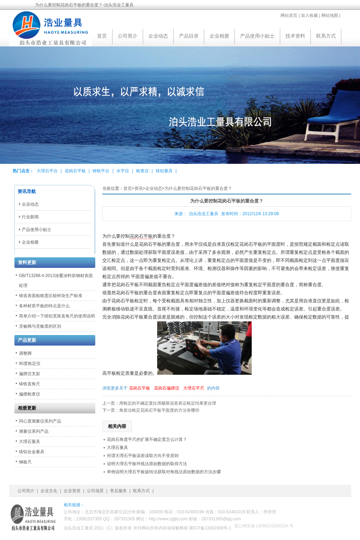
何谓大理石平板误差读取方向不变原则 (143, 455)
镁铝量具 (164, 170)
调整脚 (25, 353)
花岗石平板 (75, 170)
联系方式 (326, 36)
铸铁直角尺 (29, 383)
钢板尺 (25, 461)
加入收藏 (309, 15)
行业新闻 (30, 216)
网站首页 (289, 15)
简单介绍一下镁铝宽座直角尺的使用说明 (57, 316)
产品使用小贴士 (257, 36)
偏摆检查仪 (29, 394)
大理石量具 (117, 447)
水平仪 (122, 170)
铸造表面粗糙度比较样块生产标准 (50, 295)
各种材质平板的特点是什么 (44, 305)
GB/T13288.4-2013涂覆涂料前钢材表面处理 (56, 280)
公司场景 (95, 490)
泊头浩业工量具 (203, 213)
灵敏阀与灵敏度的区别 (40, 326)
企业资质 (72, 490)
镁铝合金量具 (31, 451)
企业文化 (48, 490)
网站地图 (329, 15)
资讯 (138, 188)
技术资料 (295, 36)
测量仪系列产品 (34, 431)
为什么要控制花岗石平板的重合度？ (198, 188)
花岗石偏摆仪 (166, 388)
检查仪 (142, 170)
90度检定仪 (29, 363)
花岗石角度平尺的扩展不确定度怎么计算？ (147, 439)
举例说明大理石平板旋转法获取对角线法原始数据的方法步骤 (164, 471)
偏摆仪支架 (29, 373)
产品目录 (189, 36)
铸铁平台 (100, 170)
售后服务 (118, 490)
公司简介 (127, 36)
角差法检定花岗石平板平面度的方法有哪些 (159, 410)
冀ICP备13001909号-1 (210, 528)
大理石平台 (47, 170)
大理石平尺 (193, 388)
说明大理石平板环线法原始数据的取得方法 (147, 463)
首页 (102, 36)
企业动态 (158, 36)
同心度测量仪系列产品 (40, 421)
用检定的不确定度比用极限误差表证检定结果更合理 (167, 403)
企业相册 (219, 36)
